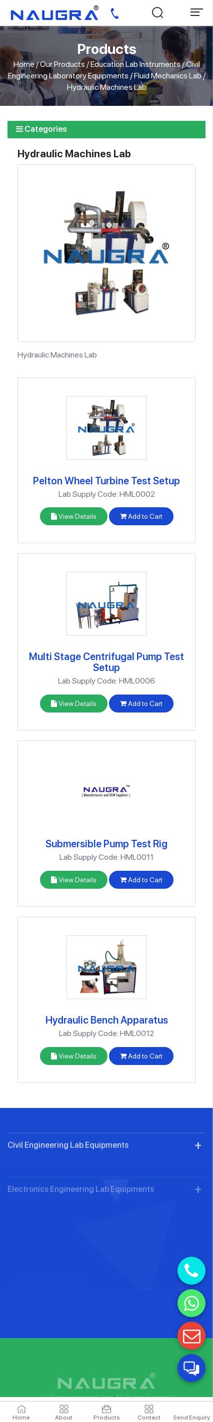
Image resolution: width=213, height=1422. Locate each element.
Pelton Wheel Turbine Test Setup (106, 481)
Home (24, 64)
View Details (73, 516)
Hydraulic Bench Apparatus (107, 1020)
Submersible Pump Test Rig (107, 844)
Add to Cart (141, 516)
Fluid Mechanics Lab (168, 75)
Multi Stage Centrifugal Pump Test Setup (106, 662)
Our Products (62, 64)
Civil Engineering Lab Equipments (68, 1178)
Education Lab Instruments (135, 64)
